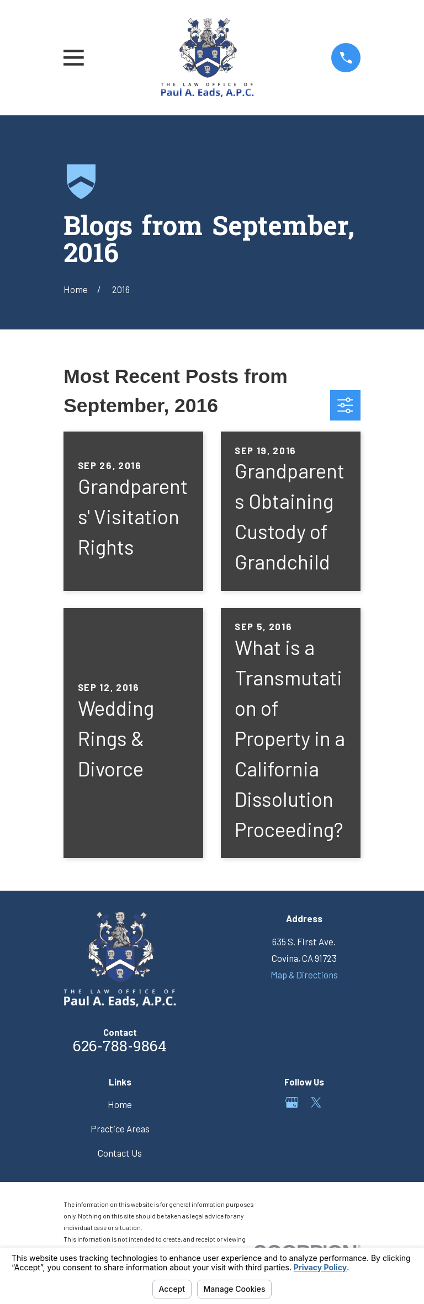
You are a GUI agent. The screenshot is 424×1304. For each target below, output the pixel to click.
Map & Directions (304, 974)
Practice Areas (120, 1128)
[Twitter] (316, 1102)
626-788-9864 (120, 1047)
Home (120, 1104)
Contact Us (120, 1152)
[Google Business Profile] (291, 1102)
